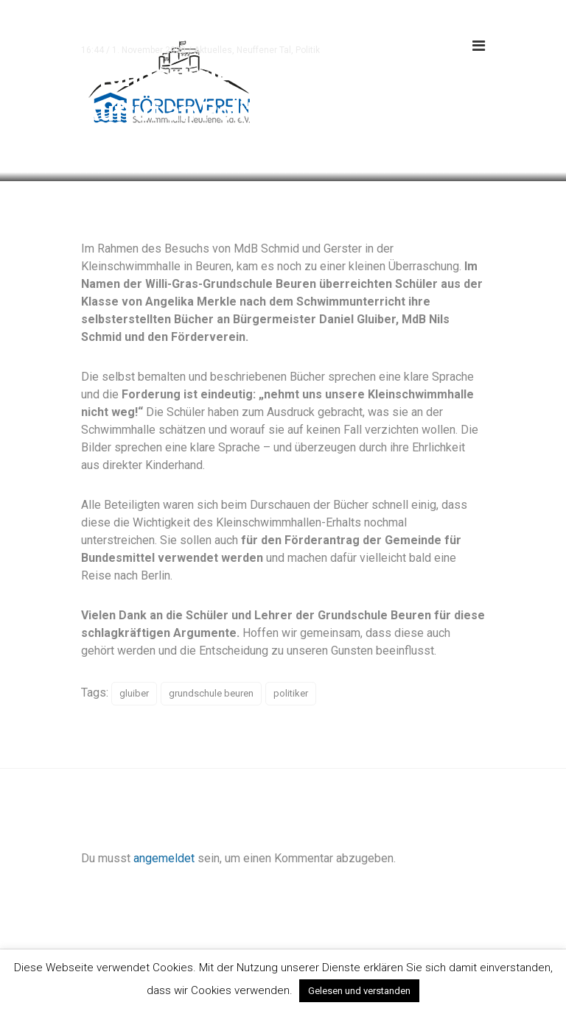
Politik (308, 50)
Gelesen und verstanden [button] (359, 990)
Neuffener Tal (264, 50)
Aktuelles (213, 50)
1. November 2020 (149, 50)
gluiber (134, 693)
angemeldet (164, 858)
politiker (290, 693)
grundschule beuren (211, 693)
